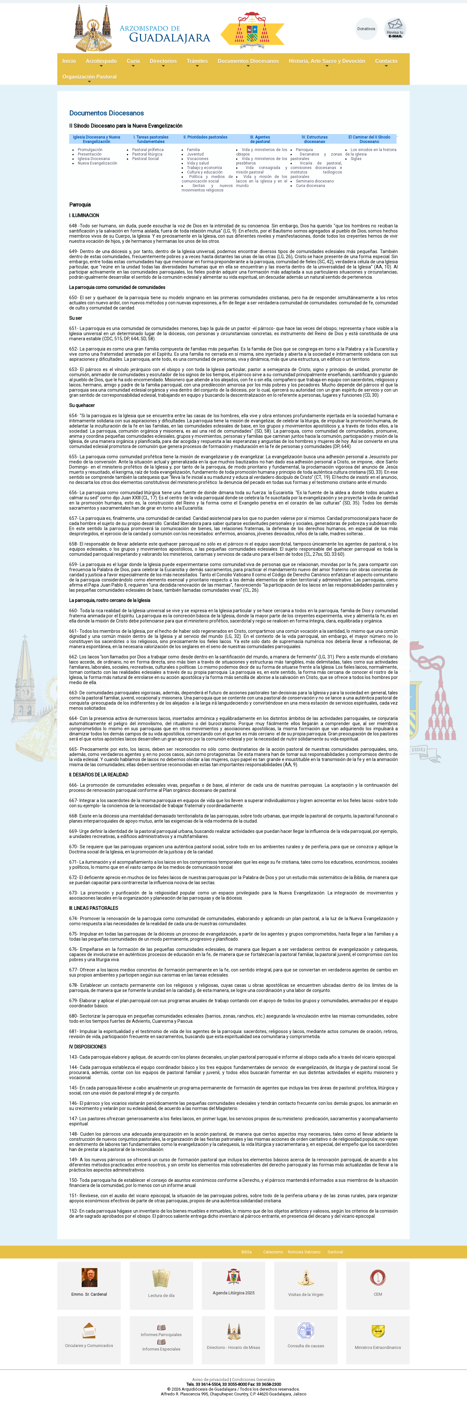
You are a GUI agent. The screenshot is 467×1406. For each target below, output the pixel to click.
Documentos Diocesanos (248, 63)
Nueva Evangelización (97, 163)
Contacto (386, 63)
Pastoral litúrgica (147, 154)
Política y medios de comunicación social (207, 178)
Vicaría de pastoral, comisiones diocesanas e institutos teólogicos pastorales (316, 170)
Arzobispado (101, 63)
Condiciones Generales (253, 1379)
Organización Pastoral (89, 79)
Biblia (247, 1251)
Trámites (197, 63)
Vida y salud (198, 163)
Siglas (356, 159)
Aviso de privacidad (210, 1379)
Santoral (335, 1251)
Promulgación (90, 150)
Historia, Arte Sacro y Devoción (327, 63)
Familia (193, 150)
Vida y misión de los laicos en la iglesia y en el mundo (261, 181)
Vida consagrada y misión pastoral (261, 169)
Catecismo (273, 1251)
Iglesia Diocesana (94, 159)
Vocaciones (198, 159)
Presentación (90, 154)
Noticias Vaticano (304, 1251)
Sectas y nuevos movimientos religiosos (207, 187)
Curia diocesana (310, 185)
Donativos (366, 29)
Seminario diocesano (315, 181)
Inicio (69, 61)
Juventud (195, 154)
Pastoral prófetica (148, 150)
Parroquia (304, 150)
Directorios (163, 63)
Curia (133, 63)
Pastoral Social (145, 159)
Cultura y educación (205, 172)
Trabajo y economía (204, 167)
